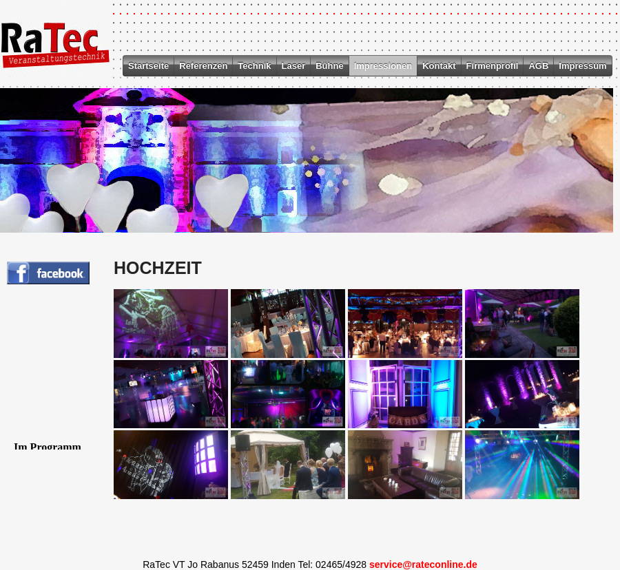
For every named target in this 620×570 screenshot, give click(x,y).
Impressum (582, 66)
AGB (538, 66)
